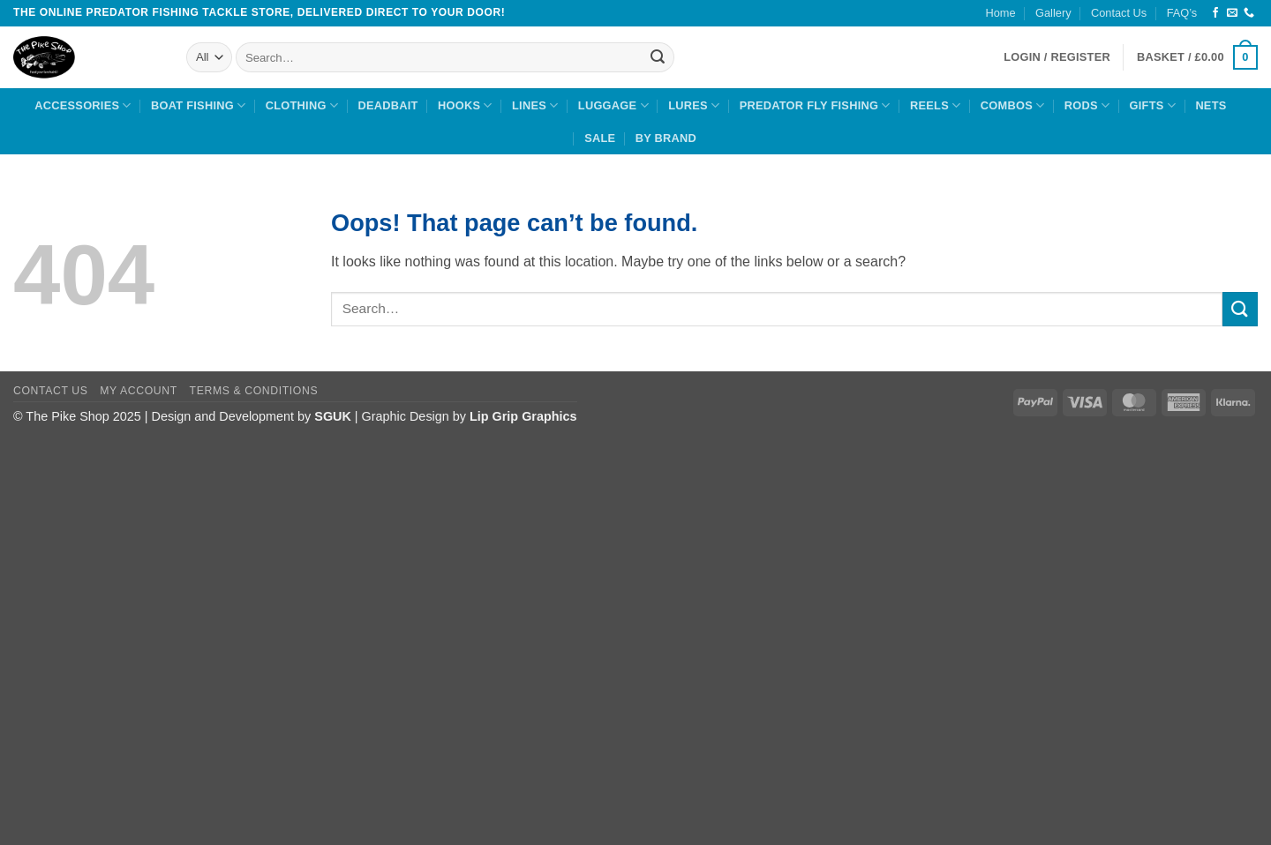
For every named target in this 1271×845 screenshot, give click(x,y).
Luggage (613, 105)
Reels (935, 105)
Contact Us (1119, 12)
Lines (535, 105)
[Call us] (1249, 13)
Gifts (1153, 105)
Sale (599, 138)
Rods (1086, 105)
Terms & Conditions (254, 391)
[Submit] (658, 57)
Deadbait (387, 105)
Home (1001, 12)
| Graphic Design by (445, 416)
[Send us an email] (1232, 13)
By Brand (666, 138)
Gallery (1053, 12)
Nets (1210, 105)
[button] (1197, 57)
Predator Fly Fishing (815, 105)
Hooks (465, 105)
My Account (138, 391)
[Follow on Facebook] (1215, 13)
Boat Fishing (198, 105)
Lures (693, 105)
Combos (1013, 105)
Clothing (302, 105)
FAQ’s (1182, 12)
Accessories (82, 105)
